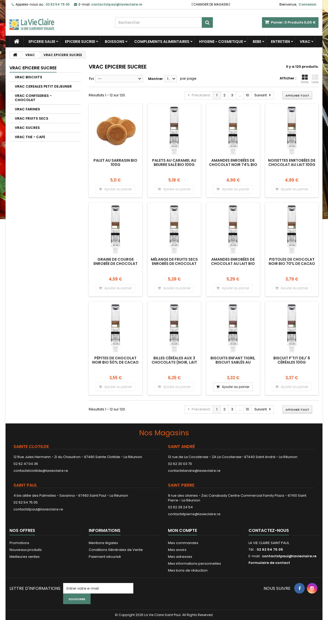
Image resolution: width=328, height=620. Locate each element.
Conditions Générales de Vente (116, 549)
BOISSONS (114, 41)
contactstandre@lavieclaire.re (194, 470)
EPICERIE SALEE (42, 41)
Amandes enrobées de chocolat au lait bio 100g (233, 264)
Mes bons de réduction (188, 570)
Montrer (155, 78)
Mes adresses (180, 556)
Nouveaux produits (26, 549)
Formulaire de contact (269, 562)
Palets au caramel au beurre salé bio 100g (174, 162)
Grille (304, 79)
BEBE (257, 41)
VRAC (305, 41)
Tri (91, 78)
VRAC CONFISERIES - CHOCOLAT (33, 97)
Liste (315, 79)
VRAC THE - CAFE (30, 136)
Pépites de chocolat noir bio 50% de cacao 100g (115, 362)
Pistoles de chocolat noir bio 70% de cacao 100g (292, 264)
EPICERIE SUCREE (80, 41)
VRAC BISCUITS (28, 77)
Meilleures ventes (25, 556)
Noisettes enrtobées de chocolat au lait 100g (291, 162)
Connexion (307, 4)
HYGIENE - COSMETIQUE (221, 41)
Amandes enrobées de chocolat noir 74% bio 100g (233, 165)
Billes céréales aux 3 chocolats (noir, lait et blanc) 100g (174, 362)
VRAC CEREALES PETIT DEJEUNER (43, 86)
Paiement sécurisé (105, 556)
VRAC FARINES (27, 109)
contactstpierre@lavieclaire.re (194, 514)
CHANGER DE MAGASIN (210, 4)
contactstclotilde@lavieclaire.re (40, 470)
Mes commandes (183, 542)
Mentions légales (103, 542)
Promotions (19, 542)
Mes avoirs (177, 549)
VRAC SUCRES (27, 127)
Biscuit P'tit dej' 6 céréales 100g (291, 360)
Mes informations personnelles (194, 563)
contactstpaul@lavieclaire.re (38, 509)
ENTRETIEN (280, 41)
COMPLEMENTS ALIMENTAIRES (161, 41)
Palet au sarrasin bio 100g (115, 162)
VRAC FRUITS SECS (31, 118)
